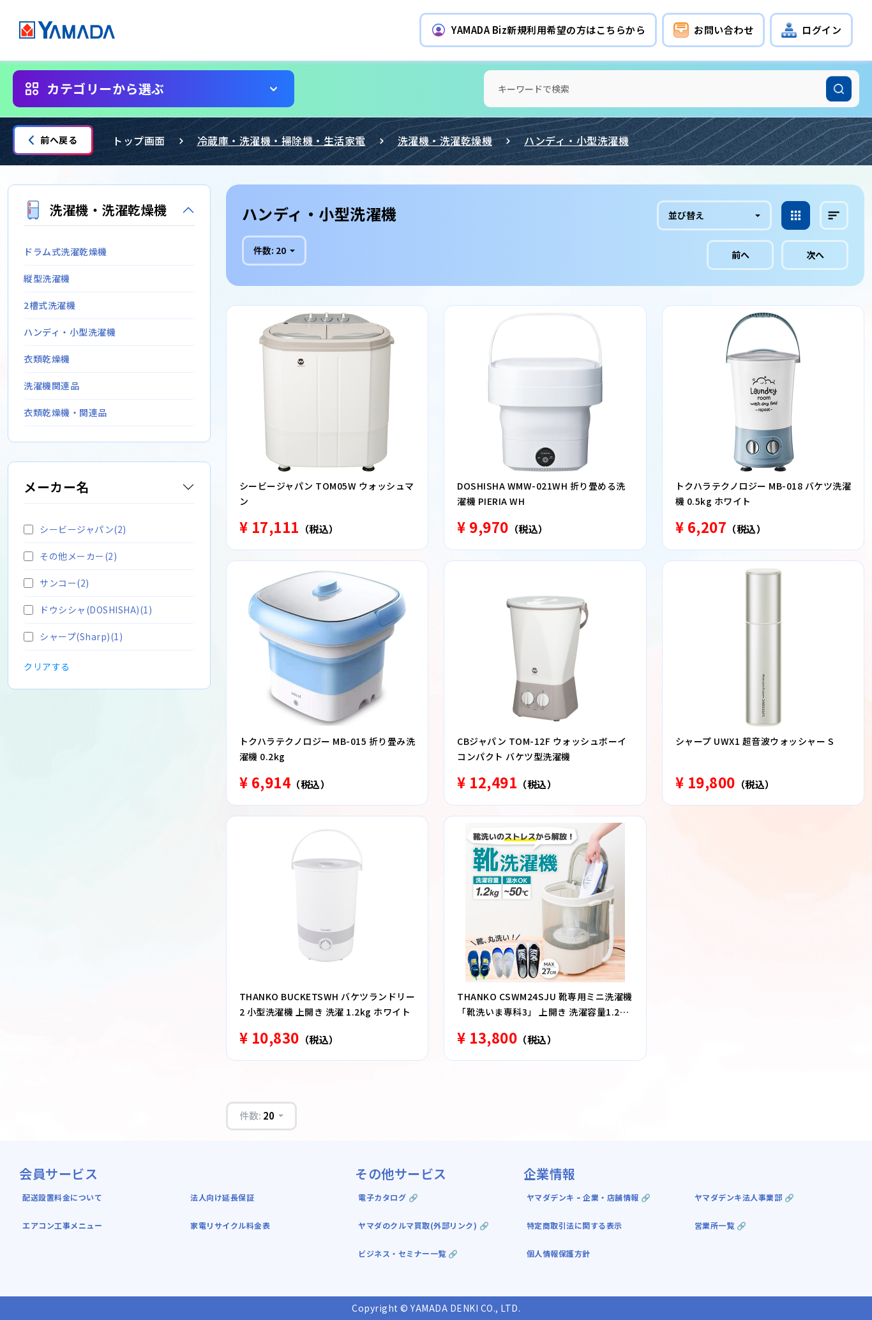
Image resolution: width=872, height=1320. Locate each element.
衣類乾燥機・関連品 (65, 412)
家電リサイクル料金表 (230, 1225)
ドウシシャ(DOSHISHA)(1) (88, 609)
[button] (538, 30)
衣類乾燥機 (47, 358)
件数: (270, 250)
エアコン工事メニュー (62, 1225)
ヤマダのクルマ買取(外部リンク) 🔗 (423, 1225)
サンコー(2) (56, 582)
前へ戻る (53, 139)
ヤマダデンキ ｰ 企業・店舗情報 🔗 (589, 1197)
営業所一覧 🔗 (721, 1225)
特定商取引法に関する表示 (574, 1225)
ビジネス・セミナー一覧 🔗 (408, 1253)
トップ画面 (138, 140)
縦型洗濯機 (47, 278)
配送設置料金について (63, 1197)
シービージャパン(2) (75, 529)
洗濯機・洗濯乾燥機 (445, 140)
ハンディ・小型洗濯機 (576, 140)
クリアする (47, 666)
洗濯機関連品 (51, 385)
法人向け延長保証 (222, 1197)
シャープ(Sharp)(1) (73, 636)
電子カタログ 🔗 (388, 1197)
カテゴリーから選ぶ (106, 88)
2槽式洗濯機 (49, 305)
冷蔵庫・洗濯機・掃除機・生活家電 (281, 140)
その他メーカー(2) (70, 556)
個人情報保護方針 (558, 1253)
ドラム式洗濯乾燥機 (65, 251)
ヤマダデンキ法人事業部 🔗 (745, 1197)
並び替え (686, 215)
